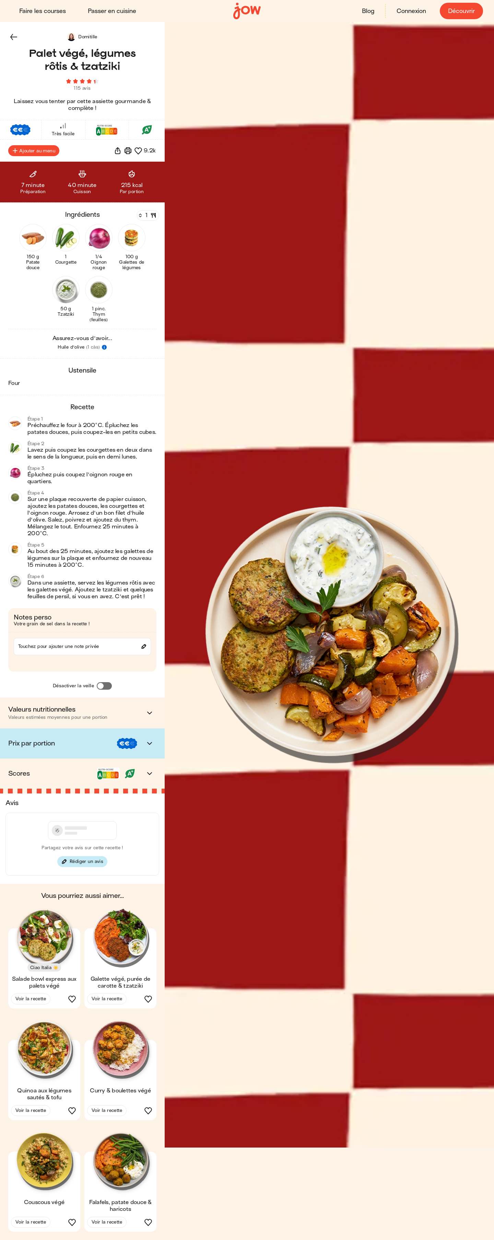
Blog (368, 11)
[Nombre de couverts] (147, 215)
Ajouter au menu (33, 150)
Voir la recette (30, 998)
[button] (13, 37)
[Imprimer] (128, 150)
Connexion (411, 11)
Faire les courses (42, 11)
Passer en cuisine (112, 11)
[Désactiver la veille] (104, 686)
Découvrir (461, 11)
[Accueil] (247, 11)
